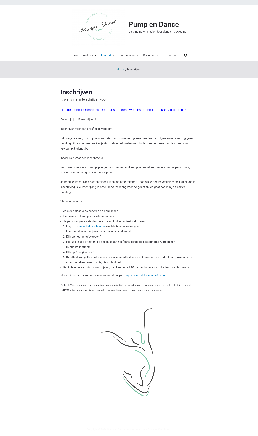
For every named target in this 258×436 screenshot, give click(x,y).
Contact (174, 55)
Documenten (153, 55)
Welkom (89, 55)
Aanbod (107, 55)
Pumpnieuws (129, 55)
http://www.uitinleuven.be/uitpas (145, 275)
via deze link (177, 110)
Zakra (151, 429)
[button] (98, 27)
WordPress (164, 429)
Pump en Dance (154, 24)
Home (74, 55)
